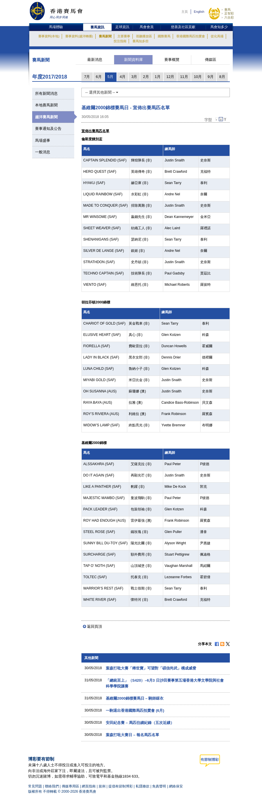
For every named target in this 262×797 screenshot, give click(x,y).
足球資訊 (122, 27)
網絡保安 (176, 786)
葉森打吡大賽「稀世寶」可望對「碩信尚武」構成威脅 (151, 668)
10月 (198, 76)
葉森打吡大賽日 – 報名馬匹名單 (132, 735)
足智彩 (229, 13)
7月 (87, 76)
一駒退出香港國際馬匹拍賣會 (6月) (135, 710)
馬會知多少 (219, 27)
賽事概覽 (171, 59)
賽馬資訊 (97, 27)
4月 (122, 76)
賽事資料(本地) (48, 36)
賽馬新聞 (105, 36)
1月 (158, 76)
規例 (102, 786)
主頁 (184, 11)
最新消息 (94, 59)
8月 (222, 76)
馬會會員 (147, 27)
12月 (170, 76)
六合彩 (229, 17)
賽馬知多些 (140, 41)
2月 (146, 76)
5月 (110, 76)
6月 (99, 76)
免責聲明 (159, 786)
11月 (184, 76)
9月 (210, 76)
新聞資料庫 (133, 59)
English (199, 11)
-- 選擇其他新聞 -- (101, 92)
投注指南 (120, 41)
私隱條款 (143, 786)
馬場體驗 (56, 27)
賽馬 (227, 9)
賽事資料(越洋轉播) (79, 36)
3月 (134, 76)
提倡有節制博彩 (120, 786)
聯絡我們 (52, 786)
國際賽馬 (164, 36)
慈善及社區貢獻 (183, 27)
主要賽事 (123, 36)
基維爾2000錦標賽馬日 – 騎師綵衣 (134, 698)
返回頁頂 (94, 626)
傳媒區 (210, 59)
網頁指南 (89, 786)
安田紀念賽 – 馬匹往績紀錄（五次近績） (140, 722)
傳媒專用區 (70, 786)
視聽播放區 (144, 36)
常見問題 (35, 786)
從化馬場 (217, 36)
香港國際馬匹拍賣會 (190, 36)
